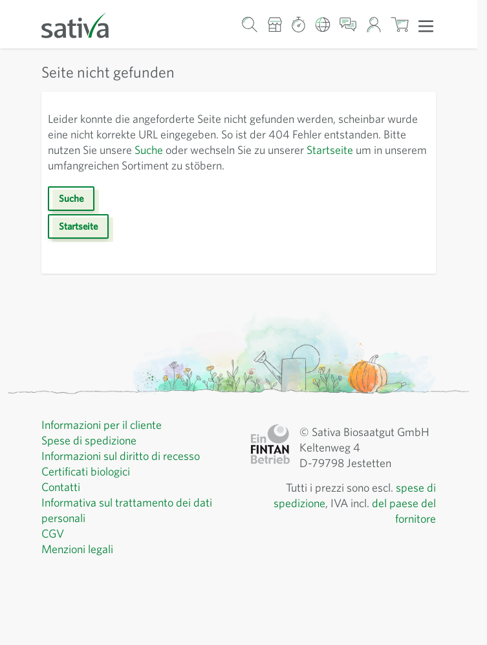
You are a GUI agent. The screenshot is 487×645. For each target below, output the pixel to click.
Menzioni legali (77, 549)
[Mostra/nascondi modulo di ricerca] (250, 24)
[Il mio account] (373, 24)
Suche (149, 150)
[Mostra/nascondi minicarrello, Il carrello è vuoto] (400, 24)
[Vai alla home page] (83, 24)
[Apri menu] (426, 25)
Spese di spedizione (88, 440)
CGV (52, 533)
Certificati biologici (85, 471)
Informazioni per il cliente (101, 425)
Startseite (330, 150)
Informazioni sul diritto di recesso (120, 456)
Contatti (60, 487)
